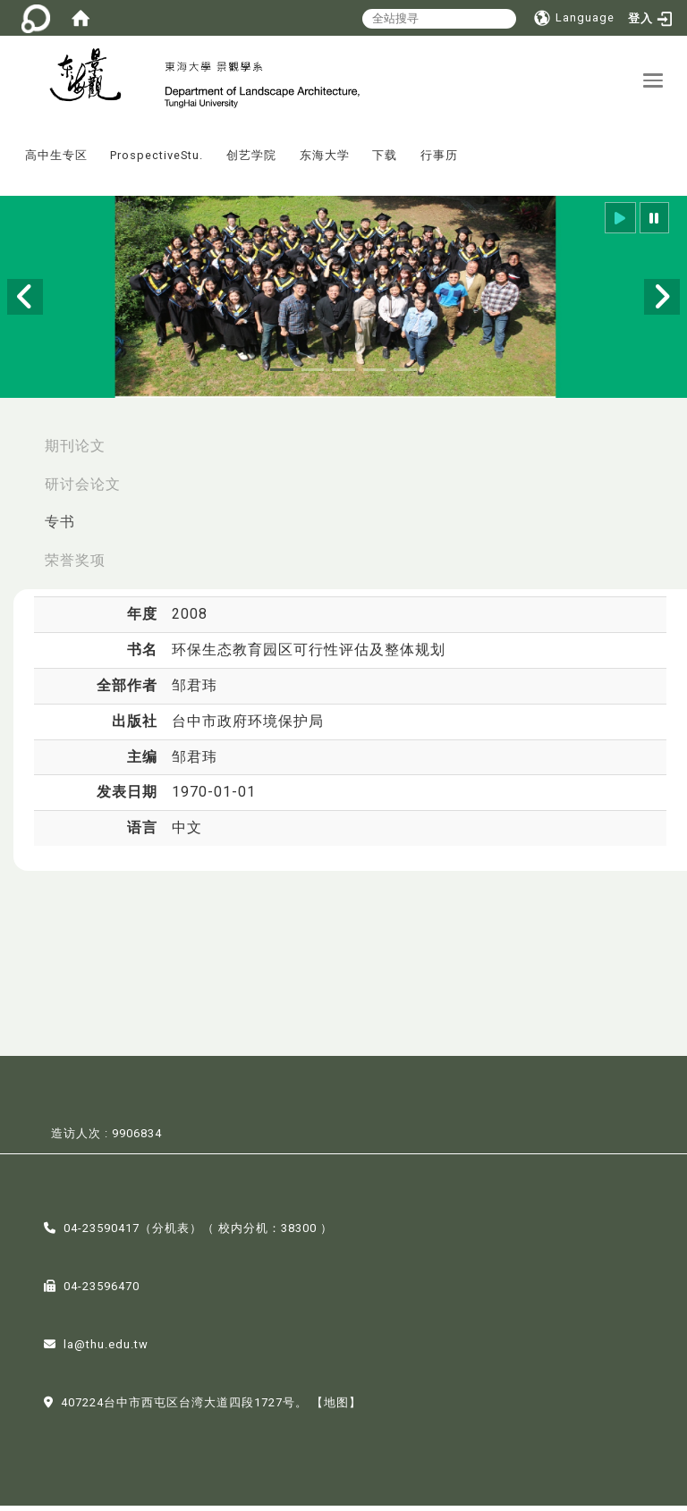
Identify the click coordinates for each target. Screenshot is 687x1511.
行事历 (439, 161)
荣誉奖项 (75, 566)
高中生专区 (56, 161)
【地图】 (336, 1408)
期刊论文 (75, 451)
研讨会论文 (83, 489)
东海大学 (325, 161)
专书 (60, 527)
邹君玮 (194, 690)
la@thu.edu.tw (106, 1350)
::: (8, 149)
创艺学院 (251, 161)
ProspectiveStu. (156, 161)
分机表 (171, 1234)
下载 (384, 161)
